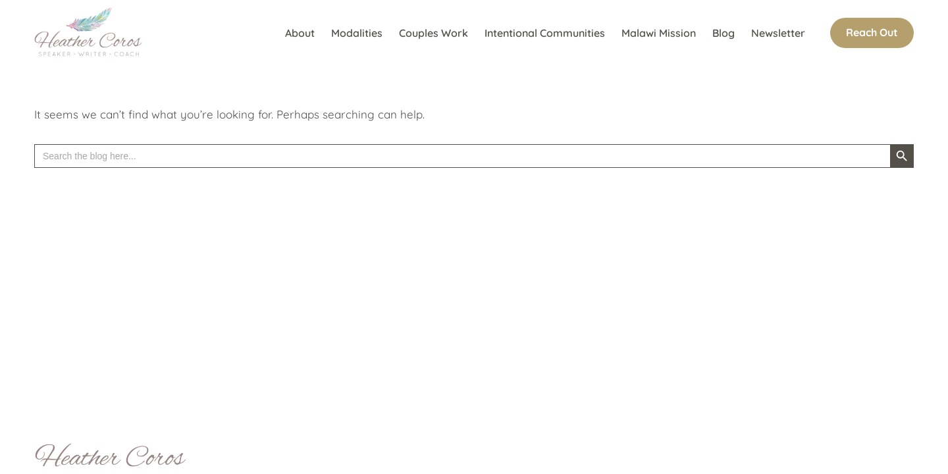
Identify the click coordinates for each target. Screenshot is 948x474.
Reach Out (872, 32)
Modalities (356, 33)
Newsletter (778, 33)
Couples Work (433, 33)
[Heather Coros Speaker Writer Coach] (91, 33)
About (300, 33)
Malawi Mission (658, 33)
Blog (723, 33)
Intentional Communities (545, 33)
